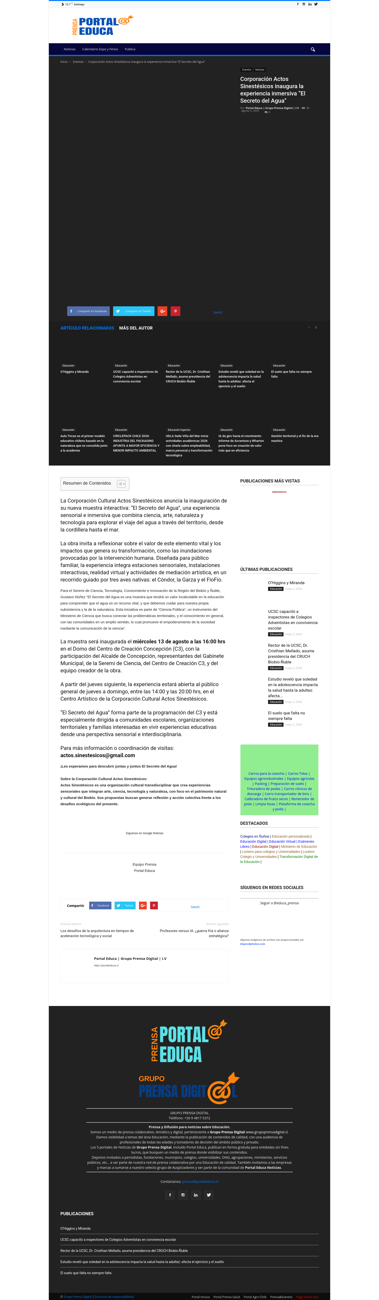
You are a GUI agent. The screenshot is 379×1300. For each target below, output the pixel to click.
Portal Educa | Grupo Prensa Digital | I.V (272, 108)
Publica (130, 49)
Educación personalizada (291, 836)
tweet (217, 312)
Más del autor (136, 327)
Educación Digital (253, 841)
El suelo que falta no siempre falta (85, 1273)
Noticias (69, 49)
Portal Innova (201, 1297)
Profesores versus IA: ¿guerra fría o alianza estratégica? (194, 933)
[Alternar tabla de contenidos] (118, 484)
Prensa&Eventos (281, 1297)
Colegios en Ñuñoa (254, 836)
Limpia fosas (265, 804)
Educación (68, 365)
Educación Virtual (282, 841)
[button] (313, 50)
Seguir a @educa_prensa (279, 903)
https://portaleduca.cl (106, 965)
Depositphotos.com (252, 943)
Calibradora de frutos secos (266, 799)
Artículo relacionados (87, 327)
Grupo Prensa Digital (78, 1297)
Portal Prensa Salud (227, 1297)
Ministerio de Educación (299, 846)
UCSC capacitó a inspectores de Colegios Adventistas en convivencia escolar (135, 376)
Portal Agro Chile (255, 1297)
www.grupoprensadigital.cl (249, 1132)
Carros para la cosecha (266, 773)
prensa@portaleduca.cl (200, 1181)
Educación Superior (178, 429)
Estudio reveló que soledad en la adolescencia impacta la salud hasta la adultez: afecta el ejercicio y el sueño (142, 1262)
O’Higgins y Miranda (74, 371)
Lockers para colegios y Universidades (271, 852)
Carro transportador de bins (287, 793)
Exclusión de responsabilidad (114, 1297)
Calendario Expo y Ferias (100, 49)
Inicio (64, 62)
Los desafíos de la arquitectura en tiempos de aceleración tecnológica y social (97, 933)
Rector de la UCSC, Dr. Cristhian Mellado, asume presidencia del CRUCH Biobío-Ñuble (188, 376)
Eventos (246, 69)
